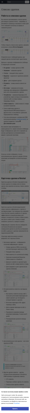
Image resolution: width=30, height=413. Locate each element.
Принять (15, 408)
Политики (17, 403)
